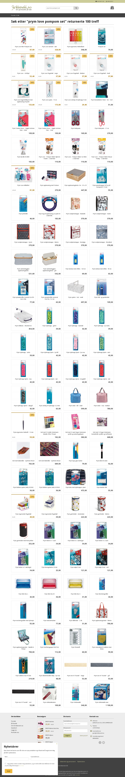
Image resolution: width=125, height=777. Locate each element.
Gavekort (14, 728)
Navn (17, 757)
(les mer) (21, 765)
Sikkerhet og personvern (68, 761)
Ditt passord (66, 728)
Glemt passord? (84, 735)
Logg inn (14, 730)
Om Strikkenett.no (17, 726)
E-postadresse (67, 721)
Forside (13, 15)
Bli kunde (14, 723)
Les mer (78, 775)
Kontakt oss (15, 732)
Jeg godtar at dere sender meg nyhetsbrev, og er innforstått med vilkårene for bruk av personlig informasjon (29, 764)
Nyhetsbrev (81, 761)
